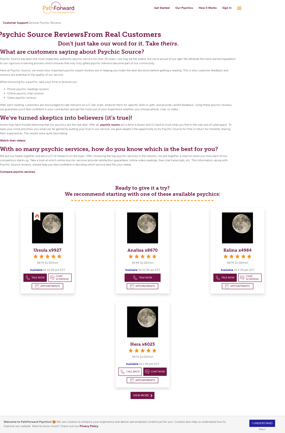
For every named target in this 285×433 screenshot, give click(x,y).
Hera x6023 (142, 344)
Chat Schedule (59, 278)
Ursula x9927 (47, 250)
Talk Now (35, 278)
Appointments (47, 286)
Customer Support (15, 22)
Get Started (162, 8)
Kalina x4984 (237, 250)
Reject (262, 429)
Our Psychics (184, 8)
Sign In (227, 8)
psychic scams (110, 124)
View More (142, 395)
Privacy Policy (89, 426)
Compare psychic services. (18, 171)
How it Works (208, 8)
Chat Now (155, 372)
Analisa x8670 (142, 250)
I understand (262, 423)
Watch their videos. (13, 140)
